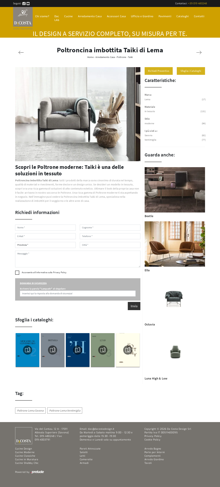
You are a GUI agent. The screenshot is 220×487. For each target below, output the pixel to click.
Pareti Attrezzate (90, 448)
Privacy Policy (60, 272)
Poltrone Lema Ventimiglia (64, 410)
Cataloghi (182, 16)
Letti (82, 456)
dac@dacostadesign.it (101, 429)
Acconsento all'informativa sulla (44, 272)
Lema (175, 99)
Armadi (84, 463)
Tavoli (148, 463)
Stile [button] (147, 118)
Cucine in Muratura (26, 459)
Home (90, 57)
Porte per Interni (154, 452)
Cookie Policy (152, 439)
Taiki (130, 57)
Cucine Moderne (25, 452)
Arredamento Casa (90, 16)
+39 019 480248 (197, 3)
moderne (175, 123)
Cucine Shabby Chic (27, 463)
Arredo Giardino (154, 459)
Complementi (152, 456)
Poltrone (121, 57)
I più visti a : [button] (151, 130)
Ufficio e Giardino (142, 16)
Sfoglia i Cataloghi (191, 70)
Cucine (68, 16)
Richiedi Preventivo (158, 70)
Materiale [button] (150, 106)
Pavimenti (165, 16)
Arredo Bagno (152, 448)
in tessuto (175, 111)
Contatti (199, 16)
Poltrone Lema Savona (30, 410)
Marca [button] (148, 94)
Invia (134, 306)
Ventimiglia (175, 140)
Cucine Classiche (25, 456)
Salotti (84, 452)
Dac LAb (56, 18)
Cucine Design (23, 448)
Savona (175, 135)
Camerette (86, 459)
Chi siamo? (42, 16)
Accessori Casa (116, 16)
